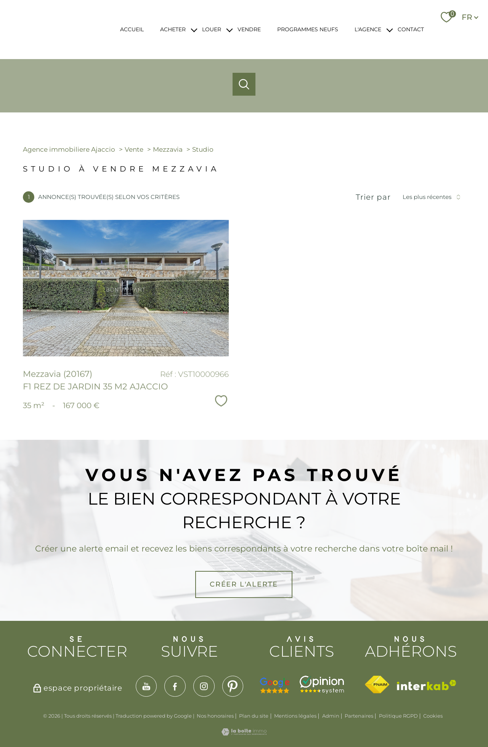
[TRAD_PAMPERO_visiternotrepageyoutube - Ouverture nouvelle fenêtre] (146, 686)
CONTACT (411, 29)
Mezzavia (168, 149)
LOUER (211, 29)
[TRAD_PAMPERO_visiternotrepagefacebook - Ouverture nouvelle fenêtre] (175, 686)
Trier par (373, 197)
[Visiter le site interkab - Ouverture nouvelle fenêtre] (426, 685)
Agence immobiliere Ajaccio (69, 149)
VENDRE (249, 29)
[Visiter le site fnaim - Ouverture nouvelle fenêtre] (377, 684)
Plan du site (253, 716)
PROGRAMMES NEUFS (307, 29)
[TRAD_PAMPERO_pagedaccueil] (61, 37)
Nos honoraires (215, 716)
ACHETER (173, 29)
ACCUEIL (132, 29)
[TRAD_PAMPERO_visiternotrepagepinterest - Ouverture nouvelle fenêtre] (233, 686)
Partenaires (359, 716)
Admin (330, 716)
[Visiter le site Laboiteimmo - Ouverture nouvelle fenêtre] (244, 732)
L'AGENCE (368, 29)
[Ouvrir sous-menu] (194, 29)
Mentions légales (295, 716)
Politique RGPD (398, 716)
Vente (134, 149)
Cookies (433, 716)
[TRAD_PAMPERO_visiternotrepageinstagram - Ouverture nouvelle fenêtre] (204, 686)
